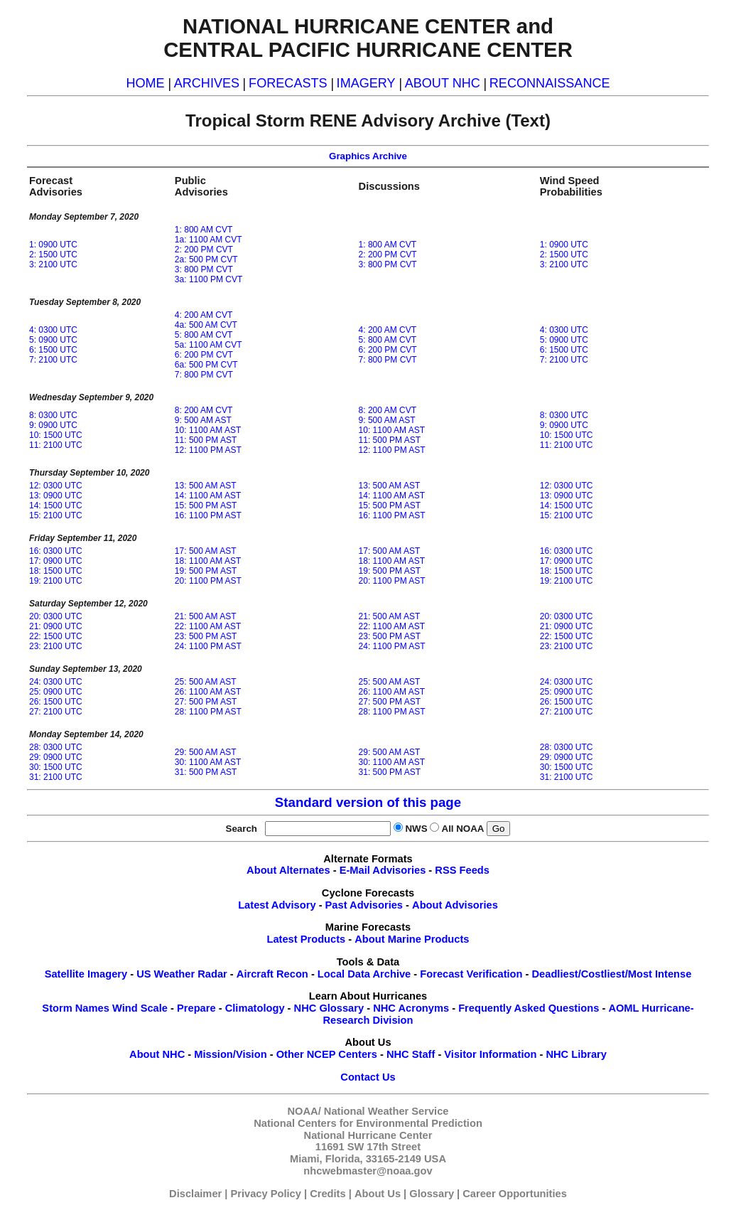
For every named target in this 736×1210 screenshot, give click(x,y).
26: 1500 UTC (55, 702)
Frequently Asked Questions (528, 1008)
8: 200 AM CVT (203, 410)
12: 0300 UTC (55, 486)
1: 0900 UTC (53, 245)
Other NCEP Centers (326, 1054)
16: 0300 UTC (55, 551)
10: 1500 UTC (55, 435)
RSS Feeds (462, 870)
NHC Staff (410, 1054)
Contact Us (367, 1077)
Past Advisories (364, 905)
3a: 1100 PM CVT (208, 279)
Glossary (431, 1193)
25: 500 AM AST (206, 682)
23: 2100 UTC (55, 646)
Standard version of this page (368, 802)
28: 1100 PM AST (208, 712)
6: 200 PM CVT (204, 355)
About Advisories (455, 905)
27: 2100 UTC (55, 712)
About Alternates (288, 870)
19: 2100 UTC (55, 581)
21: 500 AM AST (206, 616)
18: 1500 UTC (55, 571)
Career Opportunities (514, 1193)
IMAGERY (366, 83)
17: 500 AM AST (206, 551)
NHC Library (576, 1054)
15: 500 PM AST (206, 505)
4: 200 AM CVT (203, 315)
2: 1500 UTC (53, 254)
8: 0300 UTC (53, 415)
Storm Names (75, 1008)
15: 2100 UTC (55, 515)
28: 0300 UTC (55, 747)
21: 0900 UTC (55, 626)
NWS (416, 828)
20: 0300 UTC (55, 616)
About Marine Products (412, 939)
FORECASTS (288, 83)
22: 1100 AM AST (208, 626)
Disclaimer (195, 1193)
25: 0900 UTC (55, 692)
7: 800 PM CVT (204, 375)
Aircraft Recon (272, 974)
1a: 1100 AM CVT (208, 240)
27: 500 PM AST (206, 702)
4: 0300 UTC (53, 330)
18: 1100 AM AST (208, 561)
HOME (145, 83)
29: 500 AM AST (206, 752)
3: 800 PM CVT (204, 269)
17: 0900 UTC (55, 561)
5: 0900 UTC (53, 340)
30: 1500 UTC (55, 767)
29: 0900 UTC (55, 757)
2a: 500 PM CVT (206, 259)
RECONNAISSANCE (549, 83)
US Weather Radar (181, 974)
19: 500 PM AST (206, 571)
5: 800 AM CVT (203, 335)
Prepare (196, 1008)
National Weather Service (386, 1111)
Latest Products (305, 939)
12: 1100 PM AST (208, 450)
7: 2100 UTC (53, 360)
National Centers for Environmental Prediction (368, 1123)
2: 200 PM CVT (204, 250)
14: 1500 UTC (55, 505)
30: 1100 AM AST (208, 762)
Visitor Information (490, 1054)
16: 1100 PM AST (208, 515)
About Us (378, 1193)
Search (244, 828)
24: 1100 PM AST (208, 646)
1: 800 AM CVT (203, 230)
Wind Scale (140, 1008)
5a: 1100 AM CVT (208, 345)
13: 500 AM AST (206, 486)
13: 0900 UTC (55, 495)
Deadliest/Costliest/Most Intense (612, 974)
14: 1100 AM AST (208, 495)
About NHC (157, 1054)
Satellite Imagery (86, 974)
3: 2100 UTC (53, 264)
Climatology (255, 1008)
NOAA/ (304, 1111)
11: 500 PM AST (206, 440)
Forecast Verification (471, 974)
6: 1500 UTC (53, 350)
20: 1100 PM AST (208, 581)
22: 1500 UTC (55, 636)
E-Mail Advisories (383, 870)
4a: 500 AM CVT (206, 325)
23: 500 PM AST (206, 636)
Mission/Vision (230, 1054)
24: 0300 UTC (55, 682)
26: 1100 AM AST (208, 692)
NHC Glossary (329, 1008)
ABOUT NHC (442, 83)
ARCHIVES (206, 83)
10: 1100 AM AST (208, 430)
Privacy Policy (266, 1193)
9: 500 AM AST (203, 420)
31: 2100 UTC (55, 777)
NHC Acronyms (411, 1008)
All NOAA (463, 828)
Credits (328, 1193)
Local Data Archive (364, 974)
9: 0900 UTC (53, 425)
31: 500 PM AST (206, 772)
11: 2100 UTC (55, 445)
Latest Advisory (276, 905)
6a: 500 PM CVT (206, 365)
